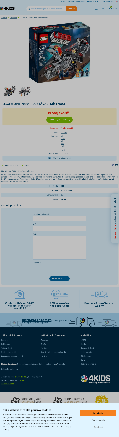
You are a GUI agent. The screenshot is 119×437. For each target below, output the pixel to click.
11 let (63, 138)
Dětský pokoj (86, 356)
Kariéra (44, 356)
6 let (62, 143)
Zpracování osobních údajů (12, 356)
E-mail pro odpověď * (41, 214)
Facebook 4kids (7, 384)
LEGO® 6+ (13, 18)
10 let (63, 146)
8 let (62, 141)
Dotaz (26, 165)
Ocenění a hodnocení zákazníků (53, 352)
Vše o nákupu (108, 1)
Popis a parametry (10, 165)
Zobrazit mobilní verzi (9, 369)
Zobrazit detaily (98, 420)
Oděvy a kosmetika (88, 364)
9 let (62, 136)
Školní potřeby (86, 352)
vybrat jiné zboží (60, 119)
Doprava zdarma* (36, 320)
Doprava (44, 340)
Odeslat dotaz (59, 278)
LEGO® (84, 340)
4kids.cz (4, 18)
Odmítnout (98, 427)
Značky (44, 344)
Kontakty (4, 340)
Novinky (44, 348)
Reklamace (5, 344)
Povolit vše (98, 413)
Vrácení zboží (6, 348)
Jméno (35, 224)
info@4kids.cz (23, 380)
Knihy (83, 360)
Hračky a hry (85, 344)
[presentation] (52, 269)
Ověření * (37, 263)
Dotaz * (36, 234)
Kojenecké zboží (87, 348)
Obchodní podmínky (9, 352)
